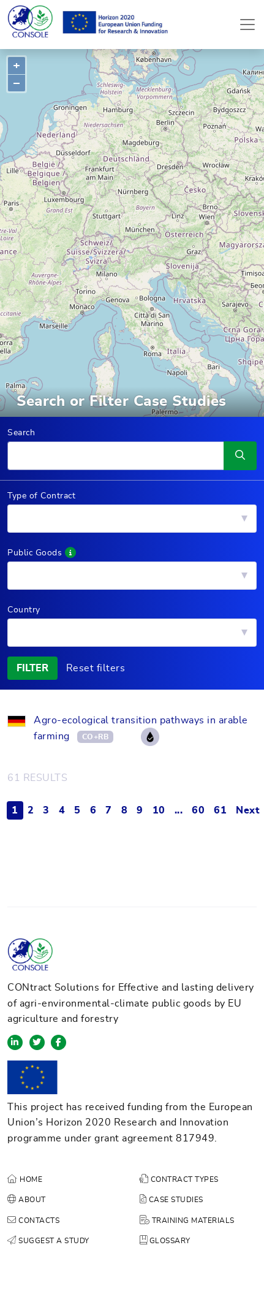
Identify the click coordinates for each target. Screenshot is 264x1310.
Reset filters (96, 668)
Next (247, 810)
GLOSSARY (165, 1240)
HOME (24, 1179)
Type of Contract (41, 496)
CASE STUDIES (171, 1199)
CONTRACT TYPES (179, 1179)
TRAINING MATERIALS (187, 1220)
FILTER (32, 668)
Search (21, 432)
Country (23, 610)
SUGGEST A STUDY (48, 1240)
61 (220, 810)
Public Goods (41, 552)
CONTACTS (33, 1220)
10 (159, 810)
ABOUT (26, 1199)
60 (198, 810)
